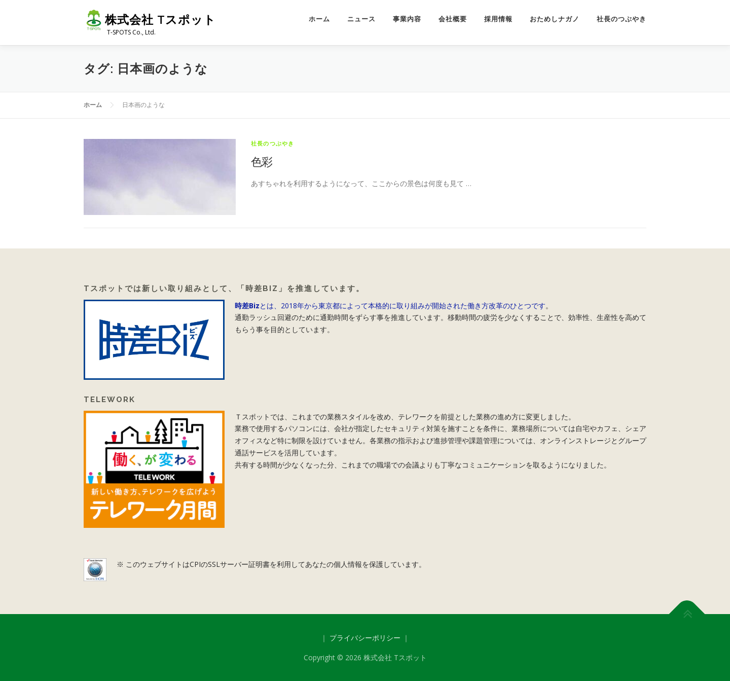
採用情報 (498, 19)
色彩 (262, 161)
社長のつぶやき (621, 19)
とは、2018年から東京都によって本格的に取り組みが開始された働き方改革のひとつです (390, 305)
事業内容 (407, 19)
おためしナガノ (554, 19)
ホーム (319, 19)
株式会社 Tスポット (160, 19)
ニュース (361, 19)
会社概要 (453, 19)
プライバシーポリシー (365, 637)
